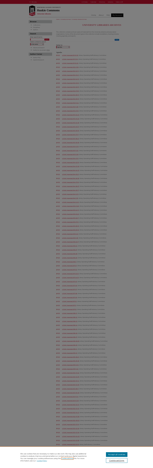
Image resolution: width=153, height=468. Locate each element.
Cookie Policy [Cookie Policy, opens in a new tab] (42, 461)
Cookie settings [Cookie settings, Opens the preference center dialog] (116, 460)
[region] (76, 457)
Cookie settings (67, 458)
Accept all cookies (116, 454)
